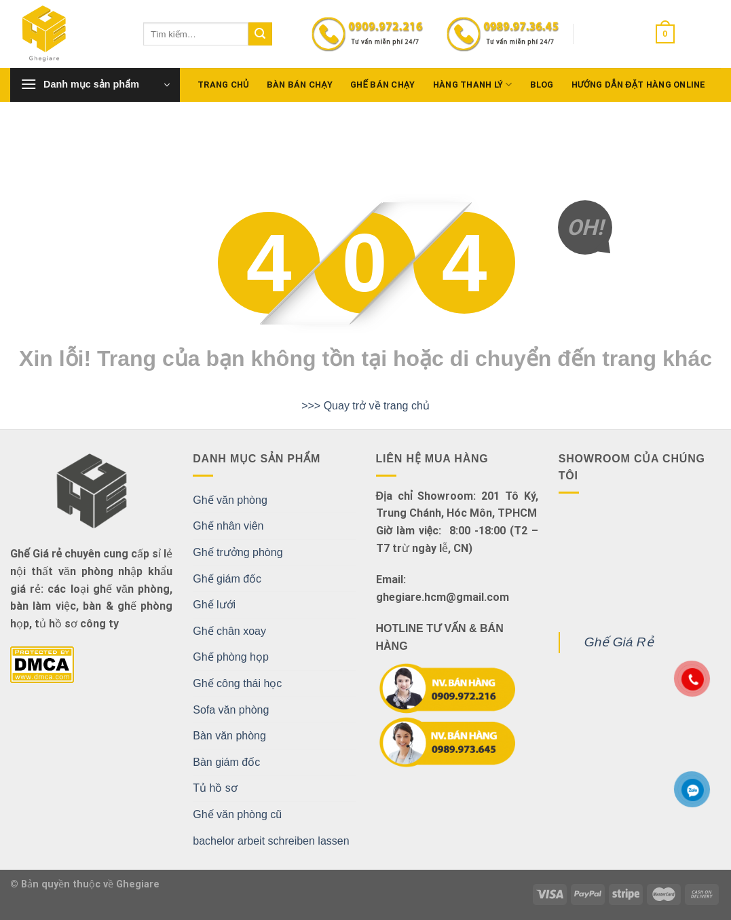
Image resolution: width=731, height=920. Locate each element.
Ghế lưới (214, 604)
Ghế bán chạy (382, 84)
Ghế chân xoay (229, 631)
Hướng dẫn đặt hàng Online (638, 84)
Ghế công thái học (237, 683)
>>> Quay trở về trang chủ (365, 405)
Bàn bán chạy (300, 84)
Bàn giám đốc (226, 762)
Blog (542, 84)
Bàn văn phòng (229, 735)
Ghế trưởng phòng (237, 552)
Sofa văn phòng (231, 710)
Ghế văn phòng (230, 500)
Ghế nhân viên (228, 526)
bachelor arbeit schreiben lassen (271, 841)
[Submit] (259, 33)
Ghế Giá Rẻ (619, 642)
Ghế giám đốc (227, 579)
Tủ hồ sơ (215, 788)
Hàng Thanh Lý (472, 84)
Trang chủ (223, 84)
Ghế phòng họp (231, 657)
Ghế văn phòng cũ (237, 814)
